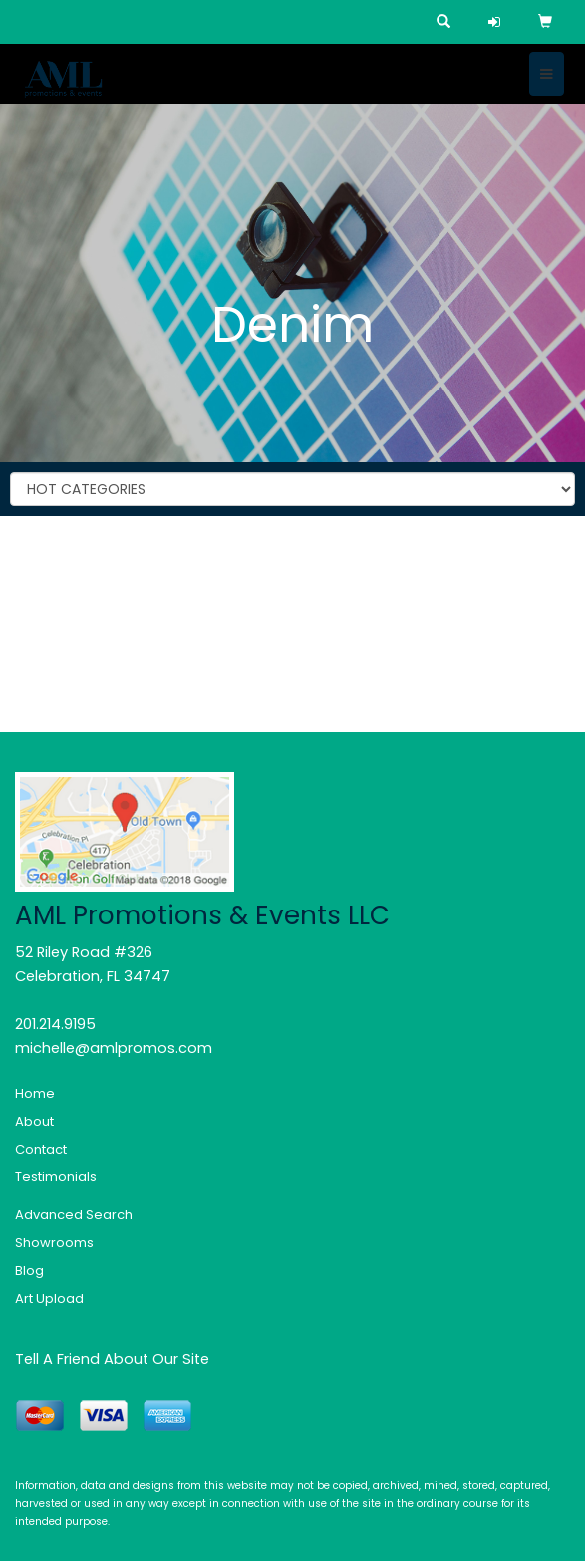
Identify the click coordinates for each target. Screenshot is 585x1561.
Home (35, 1093)
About (34, 1121)
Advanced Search (74, 1214)
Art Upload (49, 1298)
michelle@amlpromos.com (113, 1048)
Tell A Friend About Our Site (112, 1359)
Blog (29, 1270)
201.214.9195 (55, 1024)
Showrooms (54, 1242)
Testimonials (56, 1177)
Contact (41, 1149)
